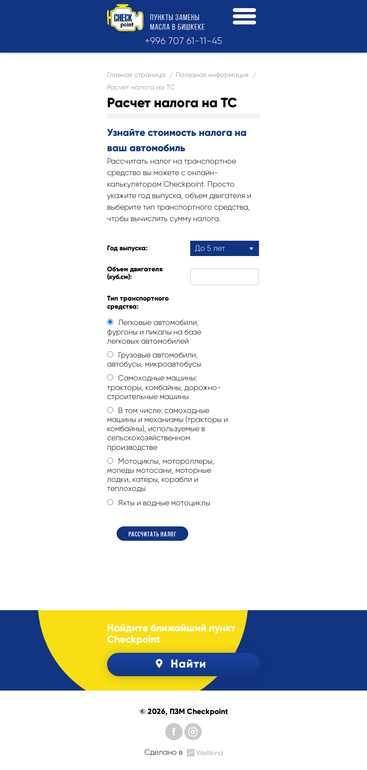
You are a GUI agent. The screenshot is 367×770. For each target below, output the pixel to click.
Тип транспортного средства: (138, 303)
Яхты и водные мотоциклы (158, 502)
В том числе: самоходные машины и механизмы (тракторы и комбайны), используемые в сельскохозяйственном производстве (167, 429)
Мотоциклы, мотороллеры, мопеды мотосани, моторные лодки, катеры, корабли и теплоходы (160, 475)
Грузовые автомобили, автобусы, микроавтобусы (154, 359)
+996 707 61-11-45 (183, 40)
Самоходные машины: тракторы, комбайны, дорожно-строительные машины (164, 387)
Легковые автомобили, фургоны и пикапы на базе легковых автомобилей (154, 331)
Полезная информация (212, 74)
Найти (179, 663)
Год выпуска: (127, 248)
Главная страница (136, 74)
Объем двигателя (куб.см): (134, 273)
